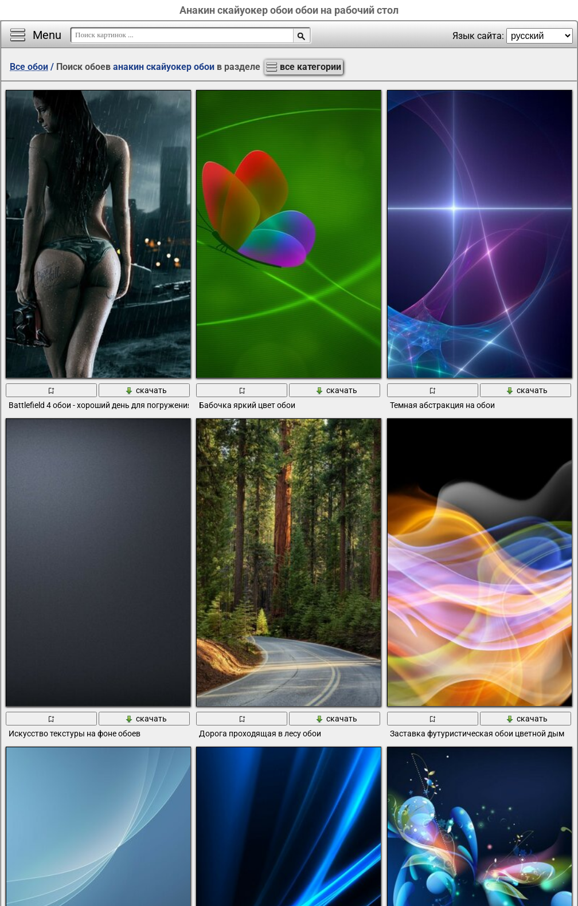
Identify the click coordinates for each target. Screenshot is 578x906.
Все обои (29, 66)
